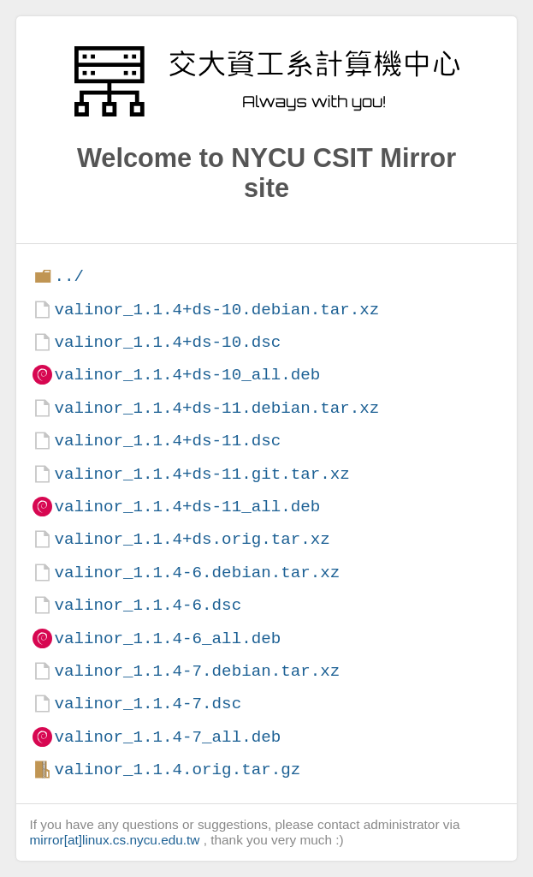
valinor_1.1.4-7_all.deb (167, 737)
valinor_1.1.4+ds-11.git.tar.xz (201, 474)
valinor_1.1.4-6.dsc (147, 605)
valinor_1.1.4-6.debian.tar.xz (197, 572)
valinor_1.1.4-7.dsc (147, 703)
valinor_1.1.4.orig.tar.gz (177, 769)
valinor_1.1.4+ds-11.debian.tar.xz (216, 408)
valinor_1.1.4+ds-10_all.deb (187, 374)
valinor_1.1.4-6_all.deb (167, 638)
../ (69, 276)
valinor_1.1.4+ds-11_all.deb (187, 506)
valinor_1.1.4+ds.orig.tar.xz (191, 539)
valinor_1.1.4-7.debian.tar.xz (197, 671)
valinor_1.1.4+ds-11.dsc (167, 440)
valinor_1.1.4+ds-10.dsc (167, 342)
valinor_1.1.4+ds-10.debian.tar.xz (216, 309)
